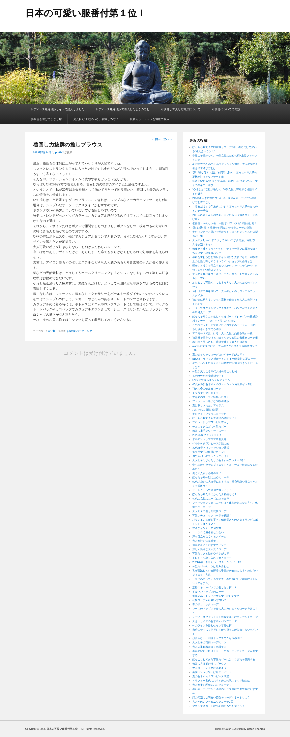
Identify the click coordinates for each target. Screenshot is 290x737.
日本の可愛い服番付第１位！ (85, 13)
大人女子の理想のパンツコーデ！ (212, 684)
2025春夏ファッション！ (207, 434)
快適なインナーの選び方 (206, 528)
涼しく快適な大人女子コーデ (209, 549)
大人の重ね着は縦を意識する (209, 646)
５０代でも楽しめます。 (206, 392)
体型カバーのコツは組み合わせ (210, 566)
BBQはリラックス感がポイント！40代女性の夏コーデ (224, 358)
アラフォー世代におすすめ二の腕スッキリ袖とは (221, 680)
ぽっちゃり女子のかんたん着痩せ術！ (214, 494)
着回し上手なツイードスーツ (209, 430)
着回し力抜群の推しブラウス (209, 663)
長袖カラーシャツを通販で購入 (149, 119)
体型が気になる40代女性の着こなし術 (214, 371)
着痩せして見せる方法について (180, 109)
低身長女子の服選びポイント (209, 451)
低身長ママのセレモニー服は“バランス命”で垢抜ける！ (224, 223)
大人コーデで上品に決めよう (209, 667)
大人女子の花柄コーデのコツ (209, 642)
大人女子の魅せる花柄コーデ (209, 511)
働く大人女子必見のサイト (208, 473)
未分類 (51, 330)
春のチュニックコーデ (205, 604)
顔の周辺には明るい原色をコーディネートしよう (221, 697)
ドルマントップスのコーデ (208, 591)
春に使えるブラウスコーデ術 (209, 413)
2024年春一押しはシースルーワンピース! (216, 562)
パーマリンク (84, 330)
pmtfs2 (59, 152)
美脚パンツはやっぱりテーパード (212, 672)
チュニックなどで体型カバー (209, 426)
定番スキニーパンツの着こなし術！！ (214, 587)
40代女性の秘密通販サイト (208, 375)
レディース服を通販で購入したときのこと (122, 109)
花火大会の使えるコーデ (206, 388)
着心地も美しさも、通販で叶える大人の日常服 (219, 341)
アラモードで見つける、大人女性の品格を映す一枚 (222, 333)
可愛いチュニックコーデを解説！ (212, 515)
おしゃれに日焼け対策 (205, 409)
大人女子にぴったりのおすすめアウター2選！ (219, 460)
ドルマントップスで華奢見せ (209, 439)
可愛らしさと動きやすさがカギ (210, 553)
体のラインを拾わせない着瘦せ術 (212, 625)
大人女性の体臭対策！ (205, 540)
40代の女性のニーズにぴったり (210, 498)
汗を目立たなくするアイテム (209, 536)
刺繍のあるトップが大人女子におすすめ (215, 595)
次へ (168, 139)
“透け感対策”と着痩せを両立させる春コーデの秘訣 (222, 227)
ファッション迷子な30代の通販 (210, 401)
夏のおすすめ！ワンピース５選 (212, 676)
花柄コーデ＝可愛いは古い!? (209, 600)
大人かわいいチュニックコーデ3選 (212, 701)
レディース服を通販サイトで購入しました (57, 109)
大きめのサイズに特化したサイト (212, 396)
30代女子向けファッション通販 (210, 447)
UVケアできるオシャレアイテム (211, 380)
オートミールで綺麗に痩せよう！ (212, 490)
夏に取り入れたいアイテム (208, 405)
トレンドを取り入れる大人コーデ (212, 557)
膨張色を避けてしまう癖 (46, 119)
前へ (156, 139)
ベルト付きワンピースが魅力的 (210, 443)
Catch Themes (256, 728)
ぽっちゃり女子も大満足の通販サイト (214, 418)
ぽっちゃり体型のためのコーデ (210, 477)
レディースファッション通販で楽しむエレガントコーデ (225, 617)
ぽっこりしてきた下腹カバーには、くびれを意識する (223, 659)
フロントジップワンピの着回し (210, 422)
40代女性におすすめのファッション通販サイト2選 (222, 384)
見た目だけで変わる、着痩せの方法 (95, 119)
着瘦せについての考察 (226, 109)
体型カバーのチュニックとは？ (210, 456)
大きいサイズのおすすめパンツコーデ (214, 621)
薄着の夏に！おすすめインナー (210, 545)
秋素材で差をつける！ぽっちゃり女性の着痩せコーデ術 (225, 337)
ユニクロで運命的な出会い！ (209, 532)
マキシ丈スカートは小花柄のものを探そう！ (218, 705)
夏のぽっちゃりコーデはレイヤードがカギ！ (218, 354)
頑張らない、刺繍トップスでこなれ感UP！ (217, 638)
